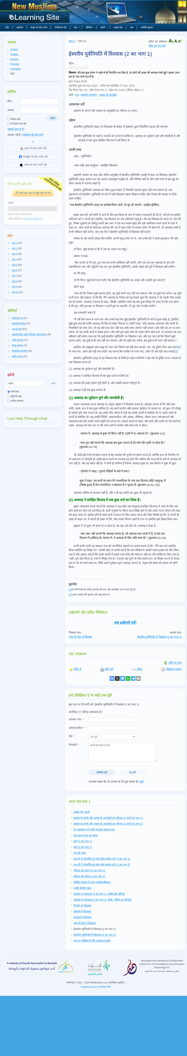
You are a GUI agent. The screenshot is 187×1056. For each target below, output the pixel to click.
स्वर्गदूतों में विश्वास (82, 917)
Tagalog (14, 54)
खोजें (104, 27)
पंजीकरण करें (60, 27)
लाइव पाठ (118, 27)
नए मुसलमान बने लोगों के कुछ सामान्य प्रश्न (93, 829)
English (14, 49)
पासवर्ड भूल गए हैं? (15, 129)
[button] (9, 243)
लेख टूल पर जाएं (157, 45)
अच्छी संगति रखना (82, 888)
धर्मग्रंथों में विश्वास (82, 911)
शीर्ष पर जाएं (172, 662)
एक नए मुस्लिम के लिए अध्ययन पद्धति (91, 940)
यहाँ (141, 781)
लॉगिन (53, 118)
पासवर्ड (10, 110)
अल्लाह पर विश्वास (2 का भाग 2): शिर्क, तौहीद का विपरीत (102, 899)
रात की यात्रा (79, 852)
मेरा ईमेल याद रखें (16, 123)
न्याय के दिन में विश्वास (80, 636)
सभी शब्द (13, 391)
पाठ (77, 94)
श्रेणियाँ (90, 27)
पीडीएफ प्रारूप (171, 669)
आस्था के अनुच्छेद (108, 94)
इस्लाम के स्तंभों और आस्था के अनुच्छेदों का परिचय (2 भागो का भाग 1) (108, 817)
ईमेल (9, 101)
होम (7, 27)
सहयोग (20, 27)
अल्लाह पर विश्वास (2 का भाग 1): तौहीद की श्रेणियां (99, 893)
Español (14, 59)
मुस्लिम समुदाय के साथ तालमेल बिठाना (91, 882)
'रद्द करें (132, 772)
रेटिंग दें (75, 669)
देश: (72, 736)
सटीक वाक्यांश (15, 400)
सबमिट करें (102, 772)
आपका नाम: (76, 719)
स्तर (77, 27)
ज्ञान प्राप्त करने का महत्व (85, 835)
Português (15, 69)
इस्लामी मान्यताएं (89, 94)
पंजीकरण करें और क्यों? (33, 134)
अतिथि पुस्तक (147, 27)
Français (14, 64)
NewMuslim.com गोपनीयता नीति (96, 987)
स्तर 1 (72, 41)
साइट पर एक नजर (39, 27)
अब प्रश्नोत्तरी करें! (125, 623)
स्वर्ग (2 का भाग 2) (82, 847)
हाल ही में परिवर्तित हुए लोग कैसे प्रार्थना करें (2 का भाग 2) (101, 864)
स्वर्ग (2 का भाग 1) (82, 841)
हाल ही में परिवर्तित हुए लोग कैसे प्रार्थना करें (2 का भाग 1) (101, 858)
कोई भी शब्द (14, 396)
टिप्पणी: (74, 744)
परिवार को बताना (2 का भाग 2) (89, 876)
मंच (131, 27)
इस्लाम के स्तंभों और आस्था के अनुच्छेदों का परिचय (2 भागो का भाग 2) (108, 823)
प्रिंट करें (106, 669)
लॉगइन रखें (13, 119)
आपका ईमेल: (77, 727)
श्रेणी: (71, 94)
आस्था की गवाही (81, 812)
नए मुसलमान (35, 13)
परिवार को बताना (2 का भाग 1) (89, 870)
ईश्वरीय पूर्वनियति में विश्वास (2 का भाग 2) (159, 636)
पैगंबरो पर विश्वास (82, 905)
